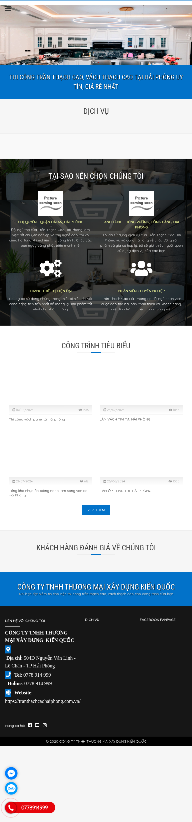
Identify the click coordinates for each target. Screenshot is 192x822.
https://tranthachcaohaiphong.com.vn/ (42, 701)
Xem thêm (96, 510)
